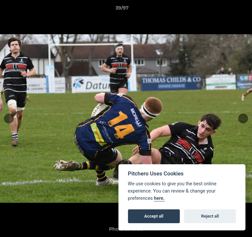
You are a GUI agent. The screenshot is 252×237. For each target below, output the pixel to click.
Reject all (210, 216)
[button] (228, 10)
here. (159, 198)
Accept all (153, 216)
